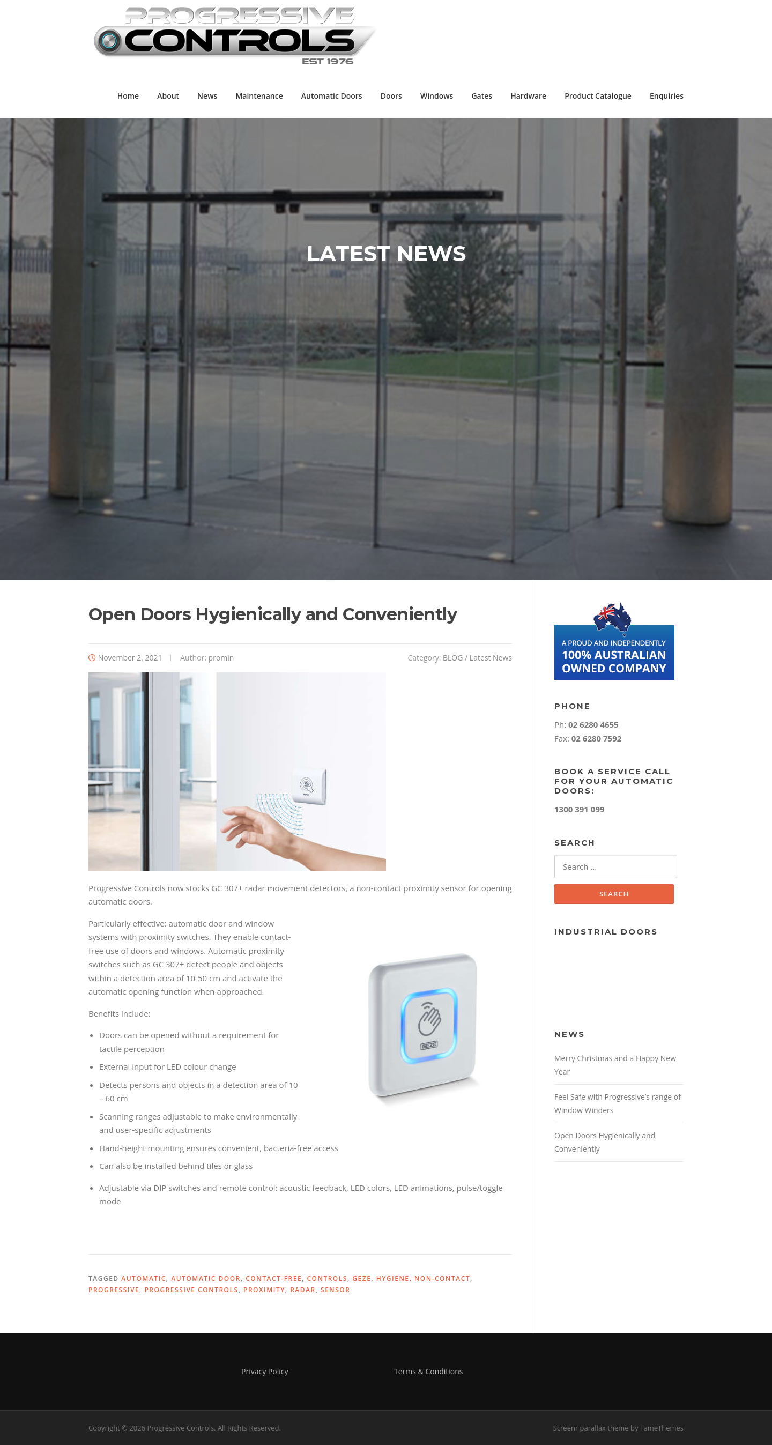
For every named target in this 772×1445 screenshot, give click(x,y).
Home (128, 96)
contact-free (274, 1278)
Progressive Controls (191, 1289)
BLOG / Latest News (477, 658)
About (168, 96)
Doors (391, 96)
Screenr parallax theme (591, 1428)
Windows (437, 96)
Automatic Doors (331, 96)
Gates (481, 96)
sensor (335, 1289)
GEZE (361, 1278)
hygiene (393, 1278)
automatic (143, 1278)
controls (327, 1278)
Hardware (528, 96)
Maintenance (259, 96)
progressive (113, 1289)
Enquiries (667, 96)
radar (303, 1289)
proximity (264, 1289)
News (207, 96)
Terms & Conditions (428, 1371)
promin (221, 658)
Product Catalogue (598, 96)
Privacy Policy (264, 1371)
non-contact (442, 1278)
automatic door (206, 1278)
